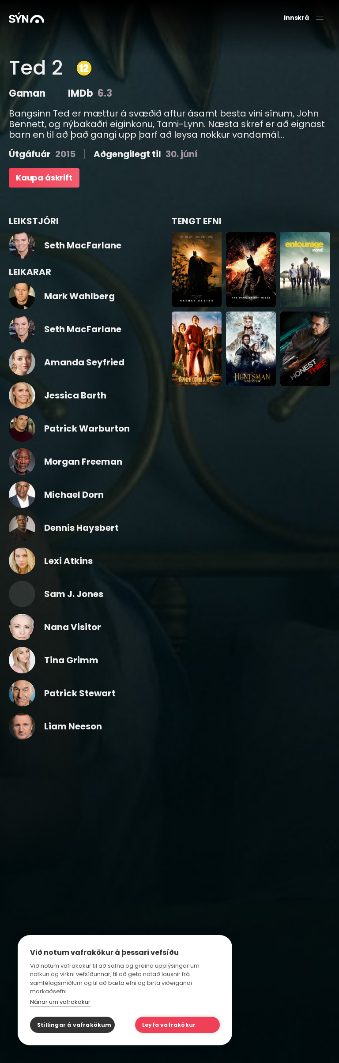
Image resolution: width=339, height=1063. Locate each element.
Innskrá (296, 18)
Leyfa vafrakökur (169, 1025)
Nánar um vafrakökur (60, 1002)
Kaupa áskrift (44, 177)
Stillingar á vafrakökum (74, 1025)
